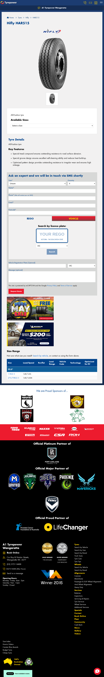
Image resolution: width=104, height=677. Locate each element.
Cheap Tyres (7, 625)
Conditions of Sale (28, 673)
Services (78, 563)
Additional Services (81, 580)
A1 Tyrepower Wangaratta (52, 8)
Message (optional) (15, 270)
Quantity (71, 180)
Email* (11, 202)
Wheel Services (80, 577)
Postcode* (12, 210)
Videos (77, 606)
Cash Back (78, 598)
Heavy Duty (78, 560)
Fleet (76, 592)
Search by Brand (80, 526)
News (77, 600)
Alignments (79, 546)
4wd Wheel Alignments (83, 557)
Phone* (20, 195)
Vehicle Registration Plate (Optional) (21, 263)
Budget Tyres (7, 623)
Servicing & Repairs (81, 571)
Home (10, 17)
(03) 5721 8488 (14, 537)
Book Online (80, 589)
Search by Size (80, 523)
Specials (78, 583)
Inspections (78, 569)
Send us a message (15, 546)
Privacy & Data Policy (15, 673)
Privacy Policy (52, 286)
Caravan (77, 549)
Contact (77, 586)
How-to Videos (8, 617)
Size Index (6, 614)
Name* (11, 188)
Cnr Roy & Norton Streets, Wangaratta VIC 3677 (18, 531)
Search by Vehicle (81, 520)
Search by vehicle (40, 328)
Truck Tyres (78, 529)
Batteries (77, 566)
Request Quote (16, 291)
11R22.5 (11, 347)
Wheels (77, 537)
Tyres (76, 517)
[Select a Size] (52, 126)
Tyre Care (78, 531)
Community (79, 595)
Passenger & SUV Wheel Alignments (87, 554)
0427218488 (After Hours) (15, 542)
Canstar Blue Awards (10, 620)
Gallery (77, 603)
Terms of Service (66, 286)
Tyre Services (79, 574)
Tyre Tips (77, 534)
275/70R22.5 (13, 351)
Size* (10, 180)
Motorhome (78, 551)
